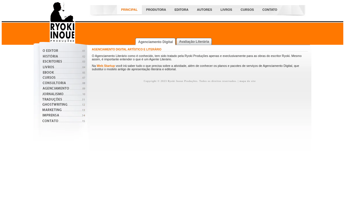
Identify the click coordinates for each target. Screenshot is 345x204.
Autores (204, 9)
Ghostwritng (63, 105)
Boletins (63, 73)
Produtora (156, 9)
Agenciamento (63, 89)
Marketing (63, 111)
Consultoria (63, 84)
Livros (226, 9)
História (63, 57)
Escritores (63, 62)
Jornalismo (63, 94)
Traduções (63, 100)
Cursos (247, 9)
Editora (181, 9)
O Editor (63, 51)
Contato (269, 9)
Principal (129, 9)
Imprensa (63, 116)
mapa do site (248, 81)
